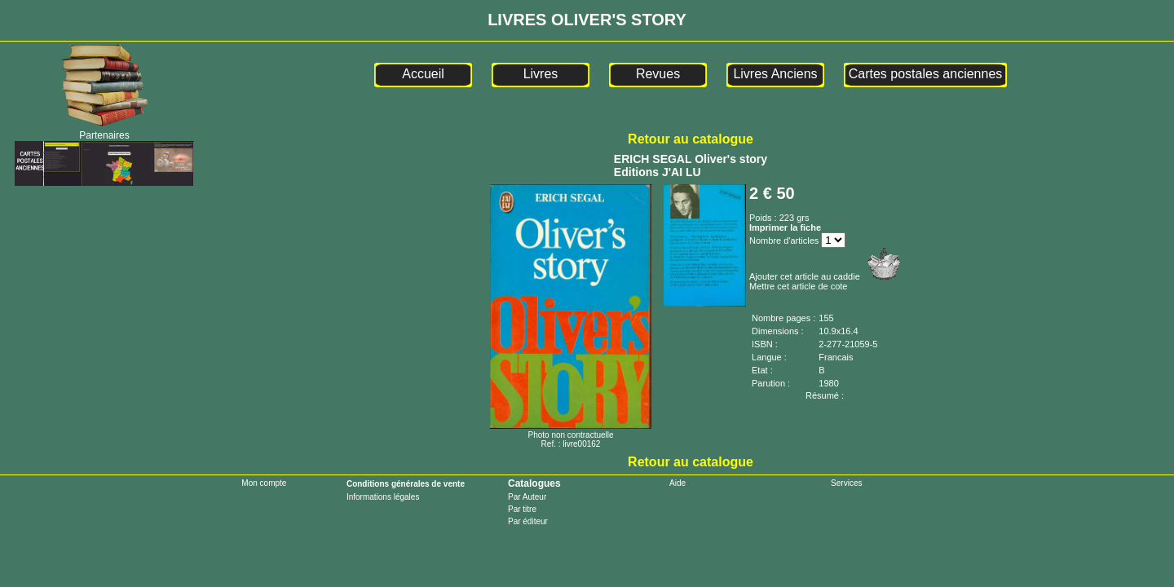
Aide (677, 483)
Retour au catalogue (690, 139)
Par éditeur (528, 521)
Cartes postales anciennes (926, 74)
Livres (540, 74)
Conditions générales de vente (405, 483)
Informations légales (383, 496)
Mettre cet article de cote (798, 286)
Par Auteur (527, 496)
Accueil (423, 74)
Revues (658, 74)
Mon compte (263, 483)
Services (846, 483)
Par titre (522, 509)
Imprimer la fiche (785, 227)
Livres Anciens (775, 74)
